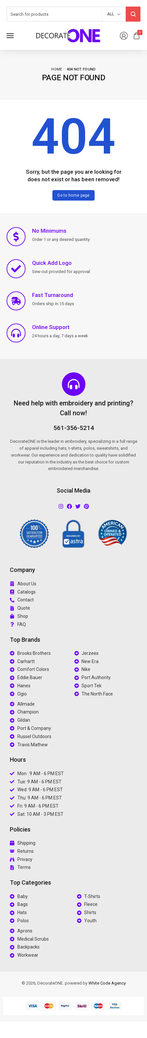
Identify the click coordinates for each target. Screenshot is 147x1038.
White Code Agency (107, 983)
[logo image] (68, 35)
